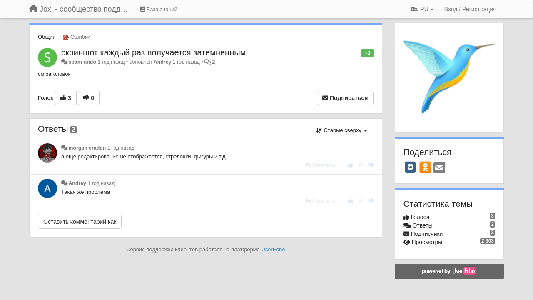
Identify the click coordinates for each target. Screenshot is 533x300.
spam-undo (82, 62)
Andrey (163, 62)
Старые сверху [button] (341, 130)
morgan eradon (87, 148)
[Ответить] (320, 165)
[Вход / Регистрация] (470, 9)
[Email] (439, 168)
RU (422, 9)
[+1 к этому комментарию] (350, 165)
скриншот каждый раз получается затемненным (153, 52)
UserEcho (273, 249)
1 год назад (120, 148)
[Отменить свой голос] (361, 165)
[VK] (410, 167)
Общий (47, 37)
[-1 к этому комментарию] (371, 165)
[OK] (425, 167)
